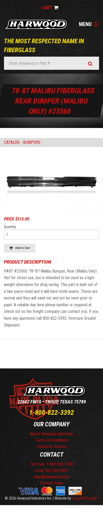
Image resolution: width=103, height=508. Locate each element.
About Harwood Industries (51, 433)
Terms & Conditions (51, 440)
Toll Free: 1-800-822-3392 (51, 464)
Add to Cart (19, 248)
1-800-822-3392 (51, 412)
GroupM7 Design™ (85, 498)
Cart (49, 7)
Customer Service (52, 446)
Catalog (12, 142)
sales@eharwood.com (52, 476)
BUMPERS (31, 142)
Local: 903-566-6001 (51, 470)
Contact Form (51, 483)
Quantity (10, 227)
